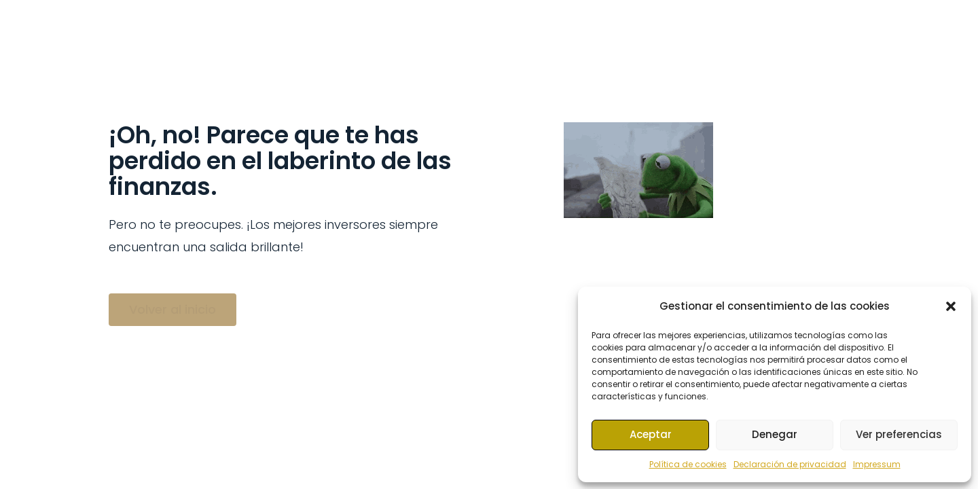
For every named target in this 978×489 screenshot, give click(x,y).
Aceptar (651, 434)
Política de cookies (688, 464)
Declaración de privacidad (790, 464)
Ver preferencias (899, 434)
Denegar (774, 434)
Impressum (877, 464)
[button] (951, 306)
